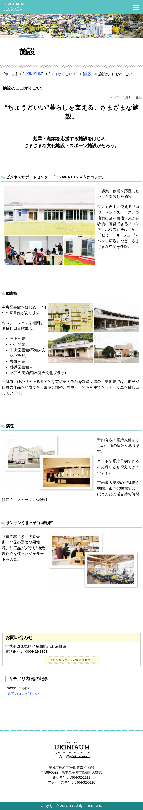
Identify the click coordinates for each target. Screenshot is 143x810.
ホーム (10, 74)
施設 (88, 74)
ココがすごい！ (63, 74)
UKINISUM (33, 74)
